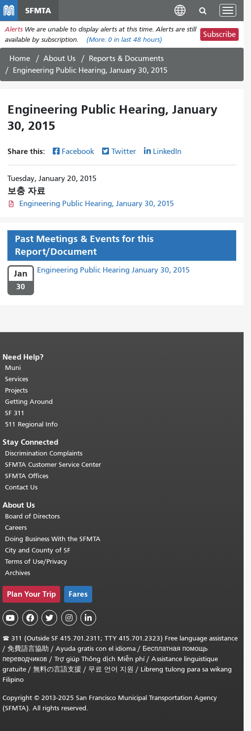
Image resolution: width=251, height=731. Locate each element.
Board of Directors (32, 516)
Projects (16, 390)
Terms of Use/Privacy (36, 561)
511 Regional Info (31, 424)
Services (16, 379)
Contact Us (21, 487)
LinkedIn (167, 151)
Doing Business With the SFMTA (53, 539)
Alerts (14, 29)
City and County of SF (38, 550)
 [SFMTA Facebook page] (30, 618)
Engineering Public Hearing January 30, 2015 (113, 270)
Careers (16, 527)
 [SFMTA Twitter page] (49, 618)
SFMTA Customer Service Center (53, 464)
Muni (13, 368)
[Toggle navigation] (227, 10)
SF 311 (15, 413)
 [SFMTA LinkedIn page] (88, 618)
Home (19, 58)
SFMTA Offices (26, 476)
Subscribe (219, 34)
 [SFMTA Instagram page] (69, 618)
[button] (180, 10)
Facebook (78, 151)
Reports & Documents (126, 58)
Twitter (123, 151)
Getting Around (29, 401)
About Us (59, 58)
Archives (17, 573)
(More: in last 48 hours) (124, 39)
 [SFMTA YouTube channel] (10, 618)
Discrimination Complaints (43, 453)
